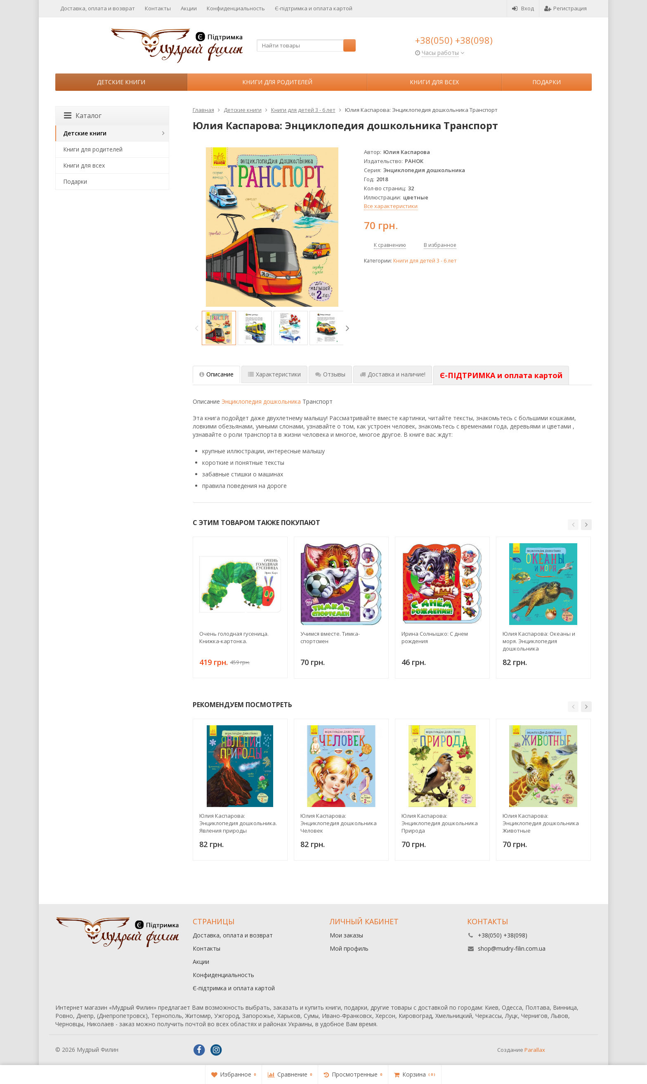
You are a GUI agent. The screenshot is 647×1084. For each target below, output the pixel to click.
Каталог (83, 115)
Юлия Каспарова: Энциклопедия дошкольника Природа (439, 823)
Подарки (546, 82)
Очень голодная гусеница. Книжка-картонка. (234, 637)
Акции (189, 8)
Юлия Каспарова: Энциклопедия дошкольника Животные (541, 823)
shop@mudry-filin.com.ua (511, 948)
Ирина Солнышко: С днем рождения (434, 637)
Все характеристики (391, 206)
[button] (573, 524)
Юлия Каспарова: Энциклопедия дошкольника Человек (338, 823)
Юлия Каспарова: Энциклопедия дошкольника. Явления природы (238, 823)
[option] (219, 328)
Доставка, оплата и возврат (97, 8)
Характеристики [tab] (274, 374)
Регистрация (565, 8)
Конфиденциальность (236, 8)
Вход (523, 8)
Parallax (534, 1049)
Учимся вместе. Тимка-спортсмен (330, 637)
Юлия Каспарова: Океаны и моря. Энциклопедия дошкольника (539, 641)
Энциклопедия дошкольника (261, 401)
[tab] (501, 376)
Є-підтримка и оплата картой (313, 8)
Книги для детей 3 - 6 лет (424, 260)
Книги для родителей (277, 82)
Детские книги (121, 82)
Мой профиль (349, 948)
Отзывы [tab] (330, 374)
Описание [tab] (216, 374)
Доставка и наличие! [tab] (392, 374)
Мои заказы (346, 935)
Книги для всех (434, 82)
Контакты (158, 8)
